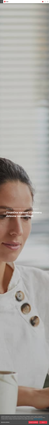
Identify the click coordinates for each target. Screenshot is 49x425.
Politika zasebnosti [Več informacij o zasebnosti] (38, 420)
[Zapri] (47, 418)
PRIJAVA (47, 1)
